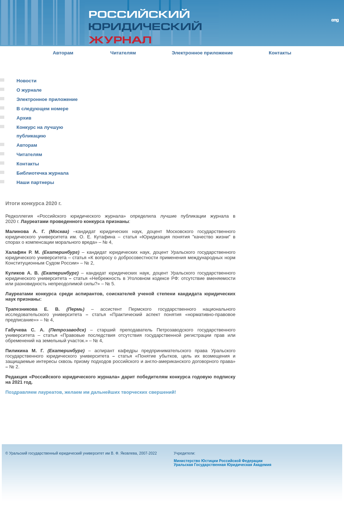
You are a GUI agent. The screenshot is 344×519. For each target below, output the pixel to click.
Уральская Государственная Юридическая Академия (222, 465)
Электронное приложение (202, 52)
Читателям (123, 52)
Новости (26, 80)
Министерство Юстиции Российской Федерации (218, 461)
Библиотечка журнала (42, 173)
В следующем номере (42, 108)
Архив (23, 118)
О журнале (29, 90)
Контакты (280, 52)
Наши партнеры (35, 182)
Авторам (63, 52)
